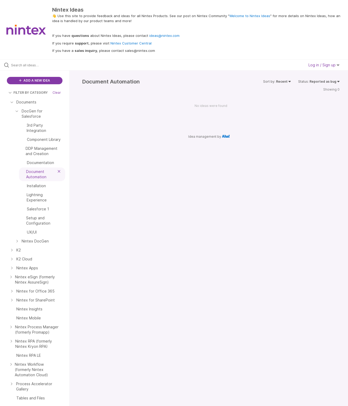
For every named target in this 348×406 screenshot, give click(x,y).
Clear (56, 93)
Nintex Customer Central (131, 43)
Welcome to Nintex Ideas (249, 16)
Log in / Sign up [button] (324, 65)
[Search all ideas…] (41, 65)
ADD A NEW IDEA (34, 80)
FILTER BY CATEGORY (28, 93)
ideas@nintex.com (164, 35)
